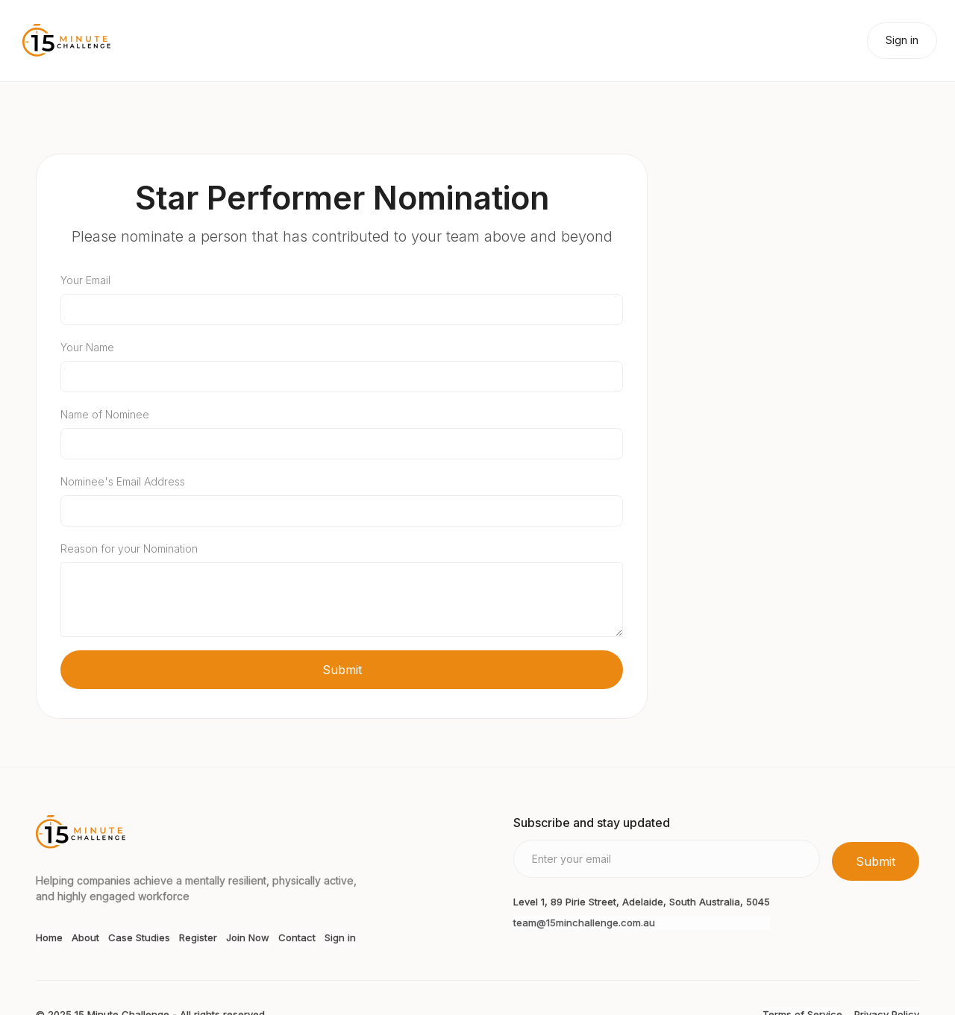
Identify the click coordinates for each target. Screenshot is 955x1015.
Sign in (902, 40)
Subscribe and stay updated (591, 822)
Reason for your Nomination (129, 548)
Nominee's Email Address (122, 481)
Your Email (85, 280)
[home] (66, 40)
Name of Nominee (104, 414)
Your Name (87, 347)
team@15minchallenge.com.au (584, 922)
